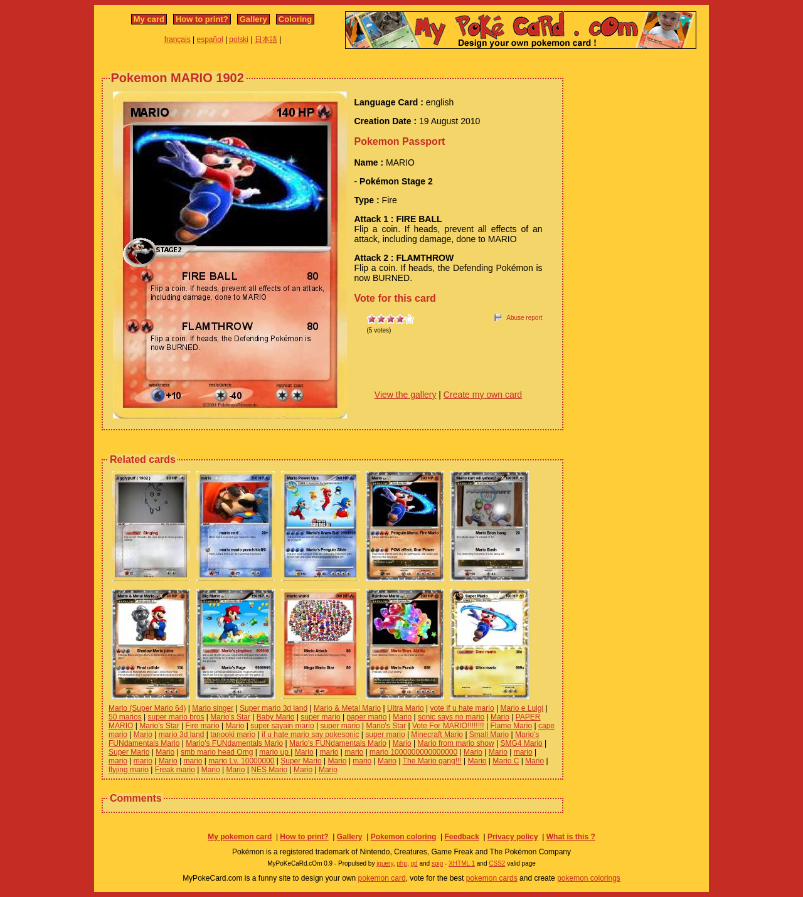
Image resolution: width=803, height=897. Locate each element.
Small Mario (489, 734)
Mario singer (212, 708)
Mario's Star (230, 717)
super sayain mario (282, 725)
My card (149, 19)
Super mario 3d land (273, 708)
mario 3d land (182, 734)
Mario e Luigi (521, 708)
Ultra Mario (405, 708)
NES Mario (269, 769)
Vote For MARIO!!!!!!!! (448, 725)
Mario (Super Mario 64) (147, 708)
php (401, 863)
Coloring (295, 19)
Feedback (461, 836)
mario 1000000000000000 (413, 752)
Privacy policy (512, 836)
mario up (274, 752)
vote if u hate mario (462, 708)
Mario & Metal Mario (347, 708)
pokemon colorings (588, 878)
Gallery (253, 19)
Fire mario (203, 725)
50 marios (125, 717)
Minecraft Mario (437, 734)
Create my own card (483, 395)
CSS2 (497, 863)
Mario (402, 717)
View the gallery (406, 395)
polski (238, 39)
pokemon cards (492, 878)
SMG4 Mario (521, 743)
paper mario (366, 717)
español (210, 39)
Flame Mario (511, 725)
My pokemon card (240, 836)
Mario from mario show (456, 743)
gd (414, 863)
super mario (320, 717)
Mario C (505, 760)
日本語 (266, 39)
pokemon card (382, 878)
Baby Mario (276, 717)
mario (328, 752)
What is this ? (570, 836)
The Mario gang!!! (432, 760)
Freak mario (175, 769)
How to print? (202, 19)
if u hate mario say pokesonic (310, 734)
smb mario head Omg (217, 752)
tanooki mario (232, 734)
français (177, 39)
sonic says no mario (451, 717)
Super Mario (129, 752)
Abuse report (524, 317)
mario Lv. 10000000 (241, 760)
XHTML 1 (462, 863)
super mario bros (175, 717)
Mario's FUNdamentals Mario (234, 743)
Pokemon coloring (404, 836)
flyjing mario (129, 769)
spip (437, 863)
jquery (384, 863)
